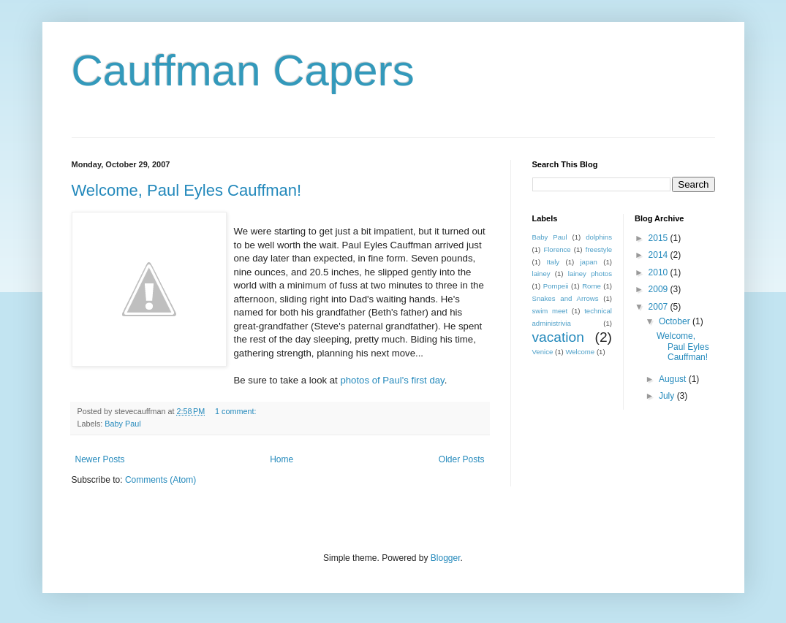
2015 (659, 238)
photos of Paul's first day (392, 380)
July (668, 396)
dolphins (599, 237)
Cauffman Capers (243, 70)
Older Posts (462, 459)
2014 (659, 255)
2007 (659, 307)
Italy (553, 262)
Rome (591, 286)
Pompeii (556, 286)
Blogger (446, 558)
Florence (556, 249)
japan (588, 262)
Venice (542, 352)
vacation (558, 337)
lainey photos (590, 274)
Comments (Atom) (160, 480)
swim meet (550, 311)
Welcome (579, 352)
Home (281, 459)
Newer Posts (100, 459)
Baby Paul (122, 423)
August (674, 379)
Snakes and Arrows (565, 298)
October (675, 321)
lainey (541, 274)
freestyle (599, 249)
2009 (659, 289)
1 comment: (236, 411)
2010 (659, 272)
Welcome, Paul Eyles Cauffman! (187, 190)
